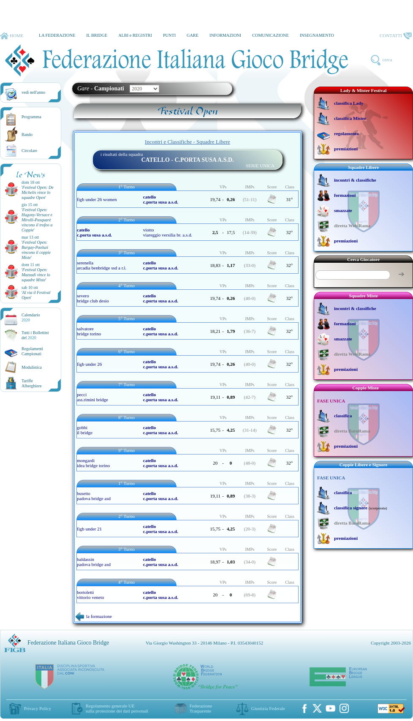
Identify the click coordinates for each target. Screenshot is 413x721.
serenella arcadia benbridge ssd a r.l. (101, 265)
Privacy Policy (37, 708)
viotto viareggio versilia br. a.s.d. (167, 232)
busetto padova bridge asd (94, 496)
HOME (11, 36)
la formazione (94, 616)
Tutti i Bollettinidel (35, 335)
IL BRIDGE (96, 35)
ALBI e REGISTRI (135, 35)
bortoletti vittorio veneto (90, 595)
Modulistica (32, 367)
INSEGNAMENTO (317, 35)
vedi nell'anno (33, 92)
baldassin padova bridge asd (94, 562)
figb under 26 (89, 364)
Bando (27, 134)
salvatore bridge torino (89, 331)
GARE (192, 35)
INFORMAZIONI (225, 35)
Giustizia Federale (268, 708)
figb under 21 (89, 528)
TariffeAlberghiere (32, 383)
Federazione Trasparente (201, 708)
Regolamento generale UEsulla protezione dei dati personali (117, 708)
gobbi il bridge (84, 430)
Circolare (29, 150)
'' (38, 192)
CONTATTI (396, 36)
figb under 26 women (97, 199)
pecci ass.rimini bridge (92, 397)
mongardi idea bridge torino (93, 463)
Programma (31, 116)
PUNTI (169, 35)
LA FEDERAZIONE (57, 35)
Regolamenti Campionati (32, 351)
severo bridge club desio (93, 298)
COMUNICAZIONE (270, 35)
